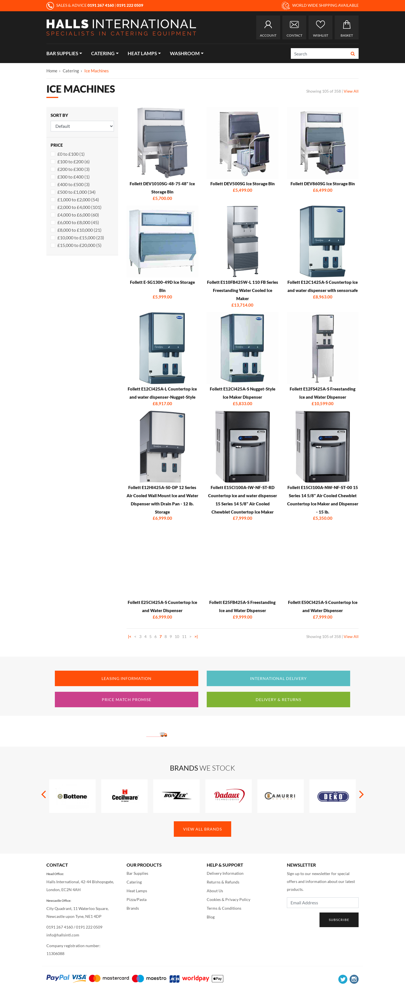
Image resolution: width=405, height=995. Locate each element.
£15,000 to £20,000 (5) (79, 245)
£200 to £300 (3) (73, 169)
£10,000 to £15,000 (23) (80, 237)
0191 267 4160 (59, 927)
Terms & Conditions (224, 908)
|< (129, 636)
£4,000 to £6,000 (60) (78, 214)
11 (184, 636)
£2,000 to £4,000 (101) (79, 207)
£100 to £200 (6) (73, 161)
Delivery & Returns (278, 699)
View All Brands (202, 829)
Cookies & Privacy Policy (228, 899)
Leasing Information (127, 678)
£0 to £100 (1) (71, 154)
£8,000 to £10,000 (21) (79, 230)
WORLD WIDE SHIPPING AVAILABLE (320, 5)
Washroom (185, 53)
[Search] (319, 53)
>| (196, 636)
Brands (133, 908)
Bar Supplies (62, 53)
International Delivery (278, 678)
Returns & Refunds (223, 882)
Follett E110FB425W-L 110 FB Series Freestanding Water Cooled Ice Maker (242, 290)
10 (177, 636)
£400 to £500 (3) (73, 184)
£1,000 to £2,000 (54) (78, 199)
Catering (102, 53)
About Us (215, 890)
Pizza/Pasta (137, 899)
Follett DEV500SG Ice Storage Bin (242, 183)
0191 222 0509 (89, 927)
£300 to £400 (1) (73, 176)
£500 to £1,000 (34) (76, 192)
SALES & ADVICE (80, 5)
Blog (211, 916)
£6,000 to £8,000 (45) (78, 222)
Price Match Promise (126, 699)
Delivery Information (225, 873)
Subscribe (339, 920)
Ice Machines (96, 70)
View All (351, 91)
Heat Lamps (142, 53)
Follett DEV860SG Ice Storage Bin (323, 183)
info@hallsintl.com (62, 934)
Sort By (59, 115)
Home (51, 70)
